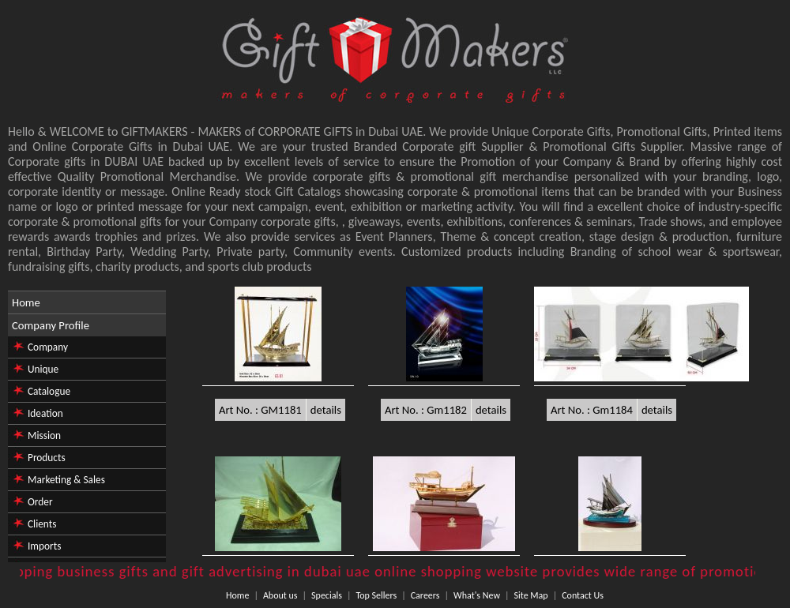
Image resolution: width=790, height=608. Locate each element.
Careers (425, 595)
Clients (42, 524)
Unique (43, 369)
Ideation (45, 413)
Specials (326, 595)
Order (40, 502)
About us (280, 595)
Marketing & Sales (66, 479)
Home (26, 302)
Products (47, 457)
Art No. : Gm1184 (592, 410)
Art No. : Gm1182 (426, 410)
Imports (44, 546)
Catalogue (49, 391)
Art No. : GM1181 (260, 410)
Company (48, 347)
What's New (476, 595)
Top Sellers (376, 595)
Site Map (531, 595)
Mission (44, 435)
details (325, 410)
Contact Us (583, 595)
